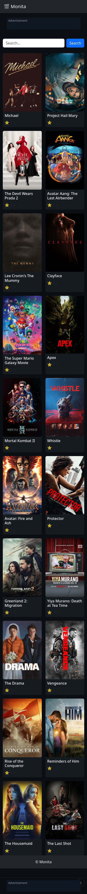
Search (75, 43)
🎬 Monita (15, 6)
